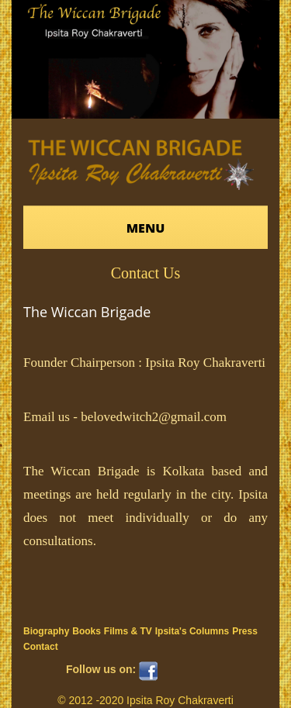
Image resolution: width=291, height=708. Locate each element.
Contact (40, 646)
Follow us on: (101, 669)
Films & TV (128, 631)
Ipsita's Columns (192, 631)
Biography (46, 631)
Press (245, 631)
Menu (145, 228)
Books (86, 631)
